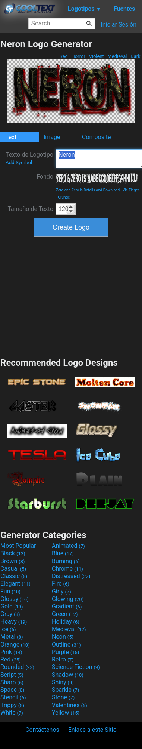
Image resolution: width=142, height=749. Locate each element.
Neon (62, 636)
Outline (66, 644)
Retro (62, 659)
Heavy (13, 621)
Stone (63, 697)
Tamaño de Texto (30, 208)
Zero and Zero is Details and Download (88, 190)
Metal (11, 636)
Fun (10, 591)
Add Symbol (19, 162)
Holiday (65, 621)
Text (10, 137)
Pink (11, 652)
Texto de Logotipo (29, 158)
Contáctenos (42, 729)
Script (11, 674)
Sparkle (65, 689)
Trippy (12, 705)
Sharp (11, 682)
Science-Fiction (76, 666)
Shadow (67, 674)
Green (65, 613)
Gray (10, 613)
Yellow (65, 712)
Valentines (69, 705)
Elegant (15, 583)
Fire (60, 583)
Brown (12, 561)
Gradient (67, 606)
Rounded (17, 666)
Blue (63, 553)
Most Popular (18, 545)
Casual (13, 568)
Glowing (67, 598)
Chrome (67, 568)
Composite (96, 137)
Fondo (45, 176)
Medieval (117, 56)
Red (63, 56)
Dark (135, 56)
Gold (11, 606)
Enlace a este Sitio (92, 729)
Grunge (64, 197)
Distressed (71, 576)
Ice (8, 629)
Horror (78, 56)
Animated (68, 545)
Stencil (13, 697)
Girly (61, 591)
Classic (13, 576)
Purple (65, 652)
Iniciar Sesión (118, 24)
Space (12, 689)
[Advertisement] (71, 296)
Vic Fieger (131, 190)
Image (52, 137)
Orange (15, 644)
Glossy (14, 598)
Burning (66, 561)
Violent (96, 56)
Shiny (63, 682)
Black (12, 553)
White (11, 712)
